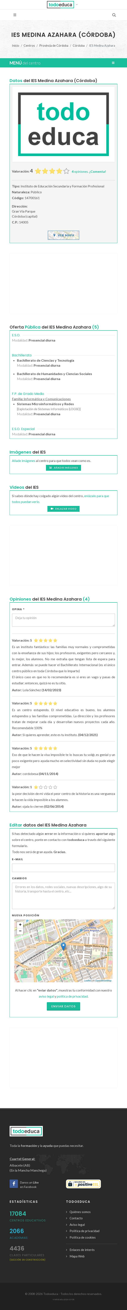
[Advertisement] (63, 283)
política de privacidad (72, 996)
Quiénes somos (80, 1212)
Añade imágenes (23, 461)
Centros (29, 45)
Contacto (76, 1218)
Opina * (18, 609)
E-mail (17, 859)
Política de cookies (83, 1237)
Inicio (15, 45)
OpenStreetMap (103, 980)
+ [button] (20, 925)
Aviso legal (77, 1224)
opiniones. (89, 171)
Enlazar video (63, 509)
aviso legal (46, 996)
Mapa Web (77, 1256)
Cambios (19, 878)
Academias (19, 1238)
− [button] (20, 931)
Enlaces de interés (82, 1250)
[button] (63, 4)
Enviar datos (63, 1006)
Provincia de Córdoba (53, 45)
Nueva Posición (25, 915)
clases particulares (28, 1257)
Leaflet (87, 980)
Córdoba (79, 45)
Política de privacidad (84, 1231)
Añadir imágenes (63, 468)
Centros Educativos (28, 1220)
